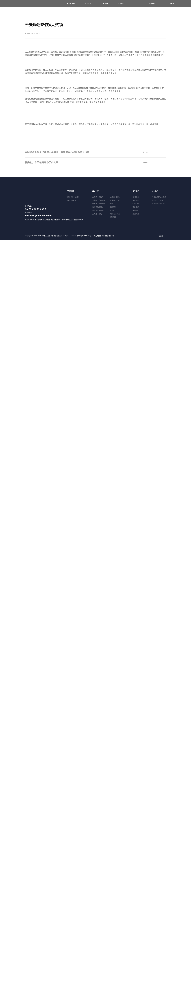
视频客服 (113, 960)
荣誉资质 (136, 950)
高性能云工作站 (97, 953)
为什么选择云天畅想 (159, 940)
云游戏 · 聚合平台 (98, 947)
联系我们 (136, 953)
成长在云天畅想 (157, 943)
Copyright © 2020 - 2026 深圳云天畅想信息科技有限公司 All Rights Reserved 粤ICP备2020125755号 (58, 979)
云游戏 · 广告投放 (98, 943)
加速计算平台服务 (73, 940)
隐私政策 (161, 979)
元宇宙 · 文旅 (115, 943)
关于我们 (104, 4)
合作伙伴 (136, 943)
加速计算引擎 (71, 943)
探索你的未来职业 (158, 947)
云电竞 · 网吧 (115, 940)
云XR (112, 953)
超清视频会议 (115, 957)
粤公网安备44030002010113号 (102, 979)
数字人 (112, 947)
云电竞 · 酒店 (97, 957)
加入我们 (121, 4)
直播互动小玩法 (97, 950)
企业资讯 (136, 957)
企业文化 (136, 947)
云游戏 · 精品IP (97, 940)
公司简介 (136, 940)
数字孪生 (113, 950)
